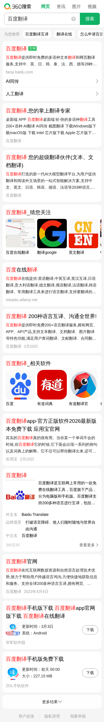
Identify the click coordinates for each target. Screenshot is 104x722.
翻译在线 (64, 34)
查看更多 (87, 545)
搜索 (89, 18)
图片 (76, 6)
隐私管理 (52, 716)
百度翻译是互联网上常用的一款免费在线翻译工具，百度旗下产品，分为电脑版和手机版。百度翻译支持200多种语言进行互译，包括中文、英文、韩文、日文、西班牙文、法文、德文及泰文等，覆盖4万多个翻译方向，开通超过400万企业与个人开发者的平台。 (67, 493)
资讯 (61, 6)
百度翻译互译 (37, 34)
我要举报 (78, 716)
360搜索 (19, 6)
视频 (92, 6)
